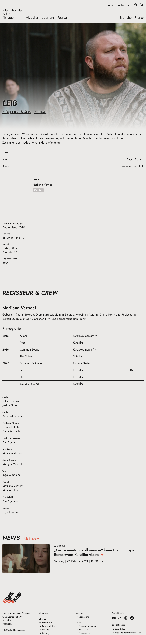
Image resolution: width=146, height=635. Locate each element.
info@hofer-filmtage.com (13, 630)
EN (128, 5)
